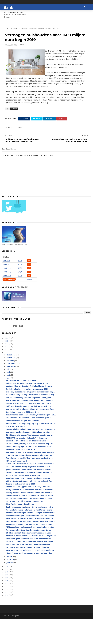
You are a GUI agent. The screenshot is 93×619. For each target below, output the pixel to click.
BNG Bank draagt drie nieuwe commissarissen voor (28, 533)
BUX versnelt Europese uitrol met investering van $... (29, 418)
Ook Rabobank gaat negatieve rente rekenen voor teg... (30, 395)
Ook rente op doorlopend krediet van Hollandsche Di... (29, 498)
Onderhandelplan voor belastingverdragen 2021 (27, 389)
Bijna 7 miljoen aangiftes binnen (20, 504)
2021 (6, 352)
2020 (6, 566)
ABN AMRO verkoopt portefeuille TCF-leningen (26, 438)
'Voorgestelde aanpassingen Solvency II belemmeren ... (30, 455)
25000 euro (7, 272)
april (9, 378)
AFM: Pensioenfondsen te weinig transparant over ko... (30, 519)
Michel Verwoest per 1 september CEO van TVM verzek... (30, 516)
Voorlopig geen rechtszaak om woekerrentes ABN (28, 478)
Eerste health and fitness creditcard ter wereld (26, 441)
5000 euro (6, 261)
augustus (11, 366)
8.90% (20, 261)
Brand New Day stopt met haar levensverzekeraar (28, 545)
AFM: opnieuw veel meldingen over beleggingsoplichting (31, 550)
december (11, 355)
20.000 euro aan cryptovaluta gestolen (23, 475)
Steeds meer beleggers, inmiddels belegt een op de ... (29, 487)
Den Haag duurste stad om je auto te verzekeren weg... (30, 392)
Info (29, 261)
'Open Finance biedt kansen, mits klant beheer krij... (29, 553)
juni (8, 372)
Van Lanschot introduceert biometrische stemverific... (30, 409)
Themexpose (14, 616)
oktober (10, 361)
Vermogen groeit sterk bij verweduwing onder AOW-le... (30, 452)
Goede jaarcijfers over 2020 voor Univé (22, 412)
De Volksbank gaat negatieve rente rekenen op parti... (30, 444)
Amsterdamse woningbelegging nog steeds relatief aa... (31, 424)
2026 (6, 338)
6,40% (20, 272)
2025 (6, 341)
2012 (6, 589)
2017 (6, 575)
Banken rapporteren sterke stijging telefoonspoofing (29, 507)
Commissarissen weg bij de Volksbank (22, 421)
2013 (6, 586)
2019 (6, 569)
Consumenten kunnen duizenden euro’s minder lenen (29, 496)
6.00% (20, 265)
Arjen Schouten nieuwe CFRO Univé (21, 380)
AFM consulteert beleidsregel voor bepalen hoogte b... (30, 527)
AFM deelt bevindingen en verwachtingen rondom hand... (31, 513)
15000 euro (7, 268)
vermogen (15, 28)
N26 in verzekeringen (15, 426)
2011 (6, 592)
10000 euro (7, 265)
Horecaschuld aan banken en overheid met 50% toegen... (31, 429)
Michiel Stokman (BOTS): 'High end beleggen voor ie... (29, 403)
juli (8, 369)
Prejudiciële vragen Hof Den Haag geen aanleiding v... (29, 458)
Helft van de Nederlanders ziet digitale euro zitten (28, 406)
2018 (6, 572)
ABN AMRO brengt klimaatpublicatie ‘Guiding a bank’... (30, 524)
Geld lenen (6, 257)
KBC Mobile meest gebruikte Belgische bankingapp (28, 398)
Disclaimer (29, 279)
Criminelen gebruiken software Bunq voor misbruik (28, 539)
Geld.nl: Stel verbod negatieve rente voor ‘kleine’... (28, 383)
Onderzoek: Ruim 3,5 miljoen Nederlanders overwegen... (30, 542)
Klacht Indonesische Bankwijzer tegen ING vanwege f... (30, 401)
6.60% (20, 268)
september (12, 364)
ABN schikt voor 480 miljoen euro (20, 449)
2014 (6, 584)
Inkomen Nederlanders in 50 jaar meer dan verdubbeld (30, 464)
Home (7, 28)
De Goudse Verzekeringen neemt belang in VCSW (27, 547)
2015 (6, 581)
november (11, 358)
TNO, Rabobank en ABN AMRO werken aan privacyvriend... (31, 521)
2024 (6, 344)
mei (8, 375)
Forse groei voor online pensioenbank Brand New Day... (30, 493)
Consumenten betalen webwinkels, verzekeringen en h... (31, 415)
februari (10, 560)
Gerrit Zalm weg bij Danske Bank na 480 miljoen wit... (29, 447)
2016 (6, 578)
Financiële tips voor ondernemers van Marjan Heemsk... (30, 510)
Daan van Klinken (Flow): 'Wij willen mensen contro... (29, 467)
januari (10, 563)
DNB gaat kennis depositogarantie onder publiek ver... (30, 473)
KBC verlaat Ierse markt (16, 461)
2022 (6, 350)
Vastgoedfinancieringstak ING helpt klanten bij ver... (29, 386)
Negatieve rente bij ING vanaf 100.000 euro (24, 501)
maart (9, 557)
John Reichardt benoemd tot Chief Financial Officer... (29, 470)
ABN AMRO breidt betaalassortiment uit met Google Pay (31, 536)
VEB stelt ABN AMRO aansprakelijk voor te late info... (29, 481)
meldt (50, 64)
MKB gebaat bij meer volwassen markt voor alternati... (30, 490)
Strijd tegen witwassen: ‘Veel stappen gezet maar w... (29, 435)
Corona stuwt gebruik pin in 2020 (20, 484)
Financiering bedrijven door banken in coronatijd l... (28, 530)
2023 (6, 347)
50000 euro (7, 276)
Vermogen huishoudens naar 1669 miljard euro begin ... (30, 432)
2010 (6, 595)
